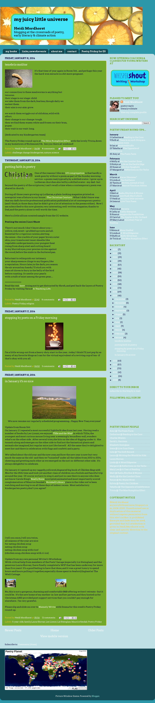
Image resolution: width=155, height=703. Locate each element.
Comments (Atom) (27, 644)
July (117, 318)
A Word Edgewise (129, 233)
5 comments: (48, 366)
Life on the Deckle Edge (132, 164)
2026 (115, 249)
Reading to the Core (133, 137)
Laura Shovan (38, 622)
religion (30, 303)
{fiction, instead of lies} (133, 183)
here (22, 285)
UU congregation (74, 173)
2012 (115, 364)
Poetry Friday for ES (94, 51)
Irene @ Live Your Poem (122, 448)
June (117, 322)
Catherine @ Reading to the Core (126, 434)
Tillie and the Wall (62, 433)
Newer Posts (13, 630)
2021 (115, 268)
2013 (115, 361)
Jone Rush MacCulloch (130, 196)
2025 (115, 253)
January (119, 337)
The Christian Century (59, 197)
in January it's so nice (19, 381)
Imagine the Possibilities (132, 214)
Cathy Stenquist (128, 211)
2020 (115, 272)
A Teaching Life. (42, 288)
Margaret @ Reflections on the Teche (128, 466)
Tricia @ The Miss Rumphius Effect (127, 490)
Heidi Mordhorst (133, 102)
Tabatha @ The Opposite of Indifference (130, 487)
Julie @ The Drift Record (122, 452)
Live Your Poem (128, 201)
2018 (115, 280)
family (27, 622)
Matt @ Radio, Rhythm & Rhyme (126, 473)
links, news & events (34, 51)
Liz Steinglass (64, 622)
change (26, 152)
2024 (115, 257)
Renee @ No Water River (122, 480)
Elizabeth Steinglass (119, 445)
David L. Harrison (118, 441)
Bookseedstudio (126, 145)
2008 (115, 380)
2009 (115, 376)
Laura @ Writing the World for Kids (128, 455)
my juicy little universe (131, 198)
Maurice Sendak (79, 622)
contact (72, 51)
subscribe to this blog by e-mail (125, 391)
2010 (115, 372)
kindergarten (36, 152)
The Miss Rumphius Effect (55, 141)
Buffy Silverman (129, 236)
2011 (115, 368)
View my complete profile (133, 112)
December (120, 299)
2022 (115, 265)
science (55, 152)
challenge (17, 152)
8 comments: (48, 148)
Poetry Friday (19, 303)
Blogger (95, 696)
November (120, 303)
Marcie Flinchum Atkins (134, 185)
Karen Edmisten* (128, 177)
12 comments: (49, 617)
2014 (115, 295)
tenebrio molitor (16, 64)
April (118, 326)
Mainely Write (47, 607)
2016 (115, 288)
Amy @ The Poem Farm (122, 431)
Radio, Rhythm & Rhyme (131, 193)
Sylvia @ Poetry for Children (124, 483)
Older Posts (96, 630)
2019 (115, 276)
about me (56, 51)
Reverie (125, 209)
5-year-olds (18, 622)
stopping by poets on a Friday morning (31, 317)
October (119, 307)
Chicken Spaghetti (130, 167)
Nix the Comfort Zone (131, 161)
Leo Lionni (51, 622)
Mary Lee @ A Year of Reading (125, 469)
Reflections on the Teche (136, 170)
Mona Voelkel (126, 230)
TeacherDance (128, 180)
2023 (115, 261)
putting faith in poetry (20, 166)
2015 (115, 292)
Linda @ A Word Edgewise (123, 462)
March (118, 330)
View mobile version (54, 636)
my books (11, 51)
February (120, 333)
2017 (115, 284)
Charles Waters (118, 438)
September (121, 310)
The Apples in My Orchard (134, 217)
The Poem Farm (128, 154)
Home (55, 630)
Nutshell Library (55, 482)
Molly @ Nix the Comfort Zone (125, 476)
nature (47, 152)
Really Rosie (37, 479)
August (119, 314)
